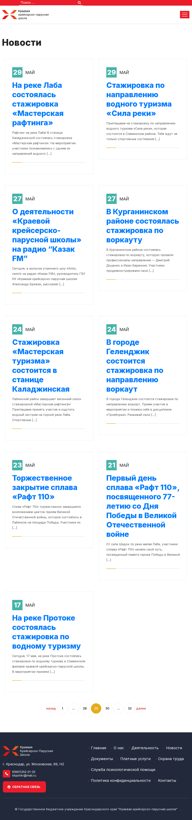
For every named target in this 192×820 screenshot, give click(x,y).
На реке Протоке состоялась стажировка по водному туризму (46, 631)
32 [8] (130, 708)
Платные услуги (135, 759)
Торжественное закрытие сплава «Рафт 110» (44, 487)
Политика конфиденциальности (121, 780)
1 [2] (62, 708)
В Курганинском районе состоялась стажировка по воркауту (142, 225)
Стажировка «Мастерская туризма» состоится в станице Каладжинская (41, 366)
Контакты (167, 780)
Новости (174, 748)
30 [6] (107, 708)
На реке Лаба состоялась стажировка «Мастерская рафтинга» (38, 104)
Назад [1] (51, 708)
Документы (102, 759)
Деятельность (145, 748)
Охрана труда (171, 759)
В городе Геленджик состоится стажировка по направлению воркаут (134, 366)
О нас (119, 748)
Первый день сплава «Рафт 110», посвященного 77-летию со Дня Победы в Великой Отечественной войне (142, 506)
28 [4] (85, 708)
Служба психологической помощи (123, 769)
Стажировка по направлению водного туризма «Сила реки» (139, 99)
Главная (98, 748)
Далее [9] (141, 708)
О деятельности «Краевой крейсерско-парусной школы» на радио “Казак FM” (47, 235)
